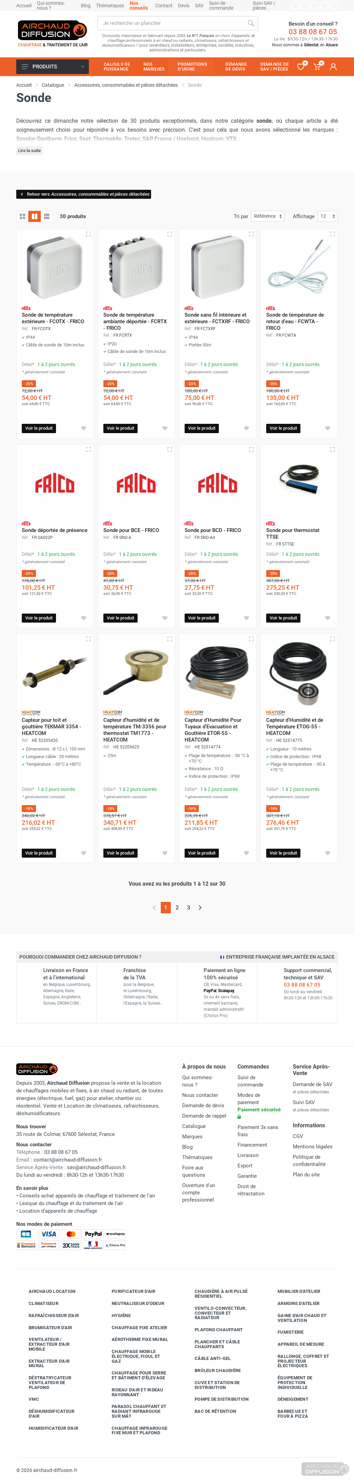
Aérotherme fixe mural (134, 1339)
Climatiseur (38, 1303)
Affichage (304, 216)
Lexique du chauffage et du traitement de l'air (71, 1203)
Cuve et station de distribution (212, 1385)
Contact (164, 5)
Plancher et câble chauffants (212, 1344)
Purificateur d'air (128, 1291)
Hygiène (116, 1315)
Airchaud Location (46, 1291)
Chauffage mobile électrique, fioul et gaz (130, 1356)
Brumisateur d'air (45, 1327)
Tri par (241, 216)
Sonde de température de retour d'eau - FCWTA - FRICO (295, 321)
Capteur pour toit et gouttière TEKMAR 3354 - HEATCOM (51, 726)
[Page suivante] (200, 907)
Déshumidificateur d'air (46, 1414)
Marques (192, 1137)
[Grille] (22, 216)
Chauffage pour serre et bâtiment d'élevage (133, 1375)
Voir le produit (39, 428)
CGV (298, 1136)
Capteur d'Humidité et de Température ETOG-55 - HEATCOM (294, 726)
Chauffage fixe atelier (134, 1327)
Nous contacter (200, 1095)
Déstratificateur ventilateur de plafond (44, 1382)
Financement (252, 1145)
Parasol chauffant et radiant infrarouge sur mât (133, 1411)
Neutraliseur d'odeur (132, 1303)
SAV (199, 5)
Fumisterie (285, 1332)
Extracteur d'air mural (43, 1364)
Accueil (23, 5)
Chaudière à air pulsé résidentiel (216, 1294)
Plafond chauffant (213, 1329)
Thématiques (110, 5)
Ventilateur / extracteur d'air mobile (43, 1344)
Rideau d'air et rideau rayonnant (132, 1392)
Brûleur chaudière (212, 1370)
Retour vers (84, 194)
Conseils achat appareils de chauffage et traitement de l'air (87, 1196)
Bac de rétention (210, 1411)
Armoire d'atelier (293, 1303)
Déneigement (287, 1399)
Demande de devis (203, 1105)
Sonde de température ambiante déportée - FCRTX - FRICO (135, 321)
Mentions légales (313, 1147)
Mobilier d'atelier (293, 1291)
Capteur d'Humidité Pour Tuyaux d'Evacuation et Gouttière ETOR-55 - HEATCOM (213, 730)
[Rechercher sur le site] (170, 23)
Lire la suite (29, 150)
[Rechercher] (251, 23)
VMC (28, 1399)
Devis (183, 5)
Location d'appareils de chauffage (58, 1211)
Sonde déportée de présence (54, 530)
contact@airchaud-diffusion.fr (68, 1160)
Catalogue (194, 1126)
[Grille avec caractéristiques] (34, 216)
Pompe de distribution (216, 1399)
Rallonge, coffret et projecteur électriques (298, 1361)
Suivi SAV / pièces (264, 5)
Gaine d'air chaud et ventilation (296, 1318)
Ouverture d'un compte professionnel (198, 1192)
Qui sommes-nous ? (51, 5)
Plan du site (306, 1175)
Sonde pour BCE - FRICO (131, 530)
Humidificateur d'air (48, 1428)
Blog (86, 5)
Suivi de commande (221, 5)
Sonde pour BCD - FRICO (213, 530)
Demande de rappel (204, 1116)
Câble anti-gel (207, 1358)
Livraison (248, 1155)
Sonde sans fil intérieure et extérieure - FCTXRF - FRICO (217, 318)
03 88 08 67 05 (313, 32)
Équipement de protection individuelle (289, 1382)
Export (244, 1166)
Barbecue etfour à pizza (287, 1414)
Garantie (247, 1176)
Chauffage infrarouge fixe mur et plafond (134, 1431)
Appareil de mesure (295, 1344)
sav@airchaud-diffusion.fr (96, 1167)
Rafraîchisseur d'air (48, 1315)
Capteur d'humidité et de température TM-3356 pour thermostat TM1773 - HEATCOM (134, 730)
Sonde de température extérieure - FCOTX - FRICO (53, 318)
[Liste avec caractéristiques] (46, 216)
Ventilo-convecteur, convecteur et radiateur (215, 1313)
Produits (53, 67)
